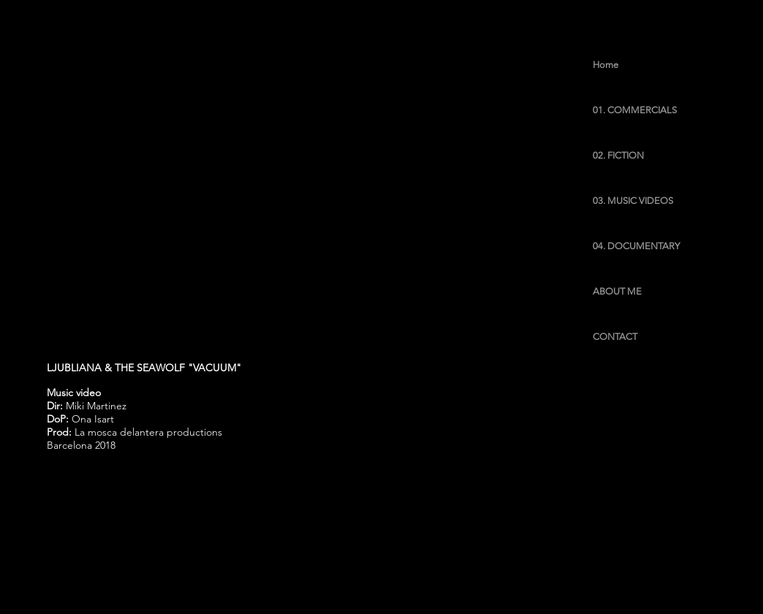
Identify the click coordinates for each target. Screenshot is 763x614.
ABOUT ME (617, 291)
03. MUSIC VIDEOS (633, 200)
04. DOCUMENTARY (636, 245)
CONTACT (615, 336)
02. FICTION (618, 155)
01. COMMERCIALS (635, 110)
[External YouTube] (368, 189)
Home (605, 64)
